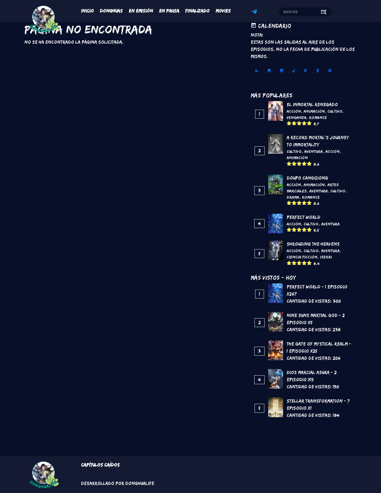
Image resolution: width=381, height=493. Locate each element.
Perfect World (303, 217)
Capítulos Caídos (100, 464)
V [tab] (305, 70)
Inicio (87, 10)
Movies (223, 10)
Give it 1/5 (289, 123)
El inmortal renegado (312, 104)
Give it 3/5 (299, 123)
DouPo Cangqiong (307, 177)
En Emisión (141, 10)
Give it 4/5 (304, 123)
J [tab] (293, 70)
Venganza (296, 117)
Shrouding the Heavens (313, 243)
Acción (294, 111)
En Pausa (169, 10)
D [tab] (329, 70)
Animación (314, 111)
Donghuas (111, 10)
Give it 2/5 (294, 123)
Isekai (326, 257)
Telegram (255, 12)
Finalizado (197, 10)
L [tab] (256, 70)
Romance (318, 117)
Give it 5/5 (309, 123)
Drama (293, 197)
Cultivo (334, 111)
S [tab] (317, 70)
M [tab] (268, 70)
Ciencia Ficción (302, 257)
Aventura (313, 151)
